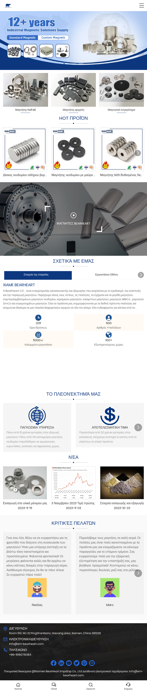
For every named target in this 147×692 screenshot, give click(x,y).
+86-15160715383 (20, 655)
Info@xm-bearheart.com (26, 644)
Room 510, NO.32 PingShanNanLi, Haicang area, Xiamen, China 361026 (55, 633)
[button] (66, 63)
